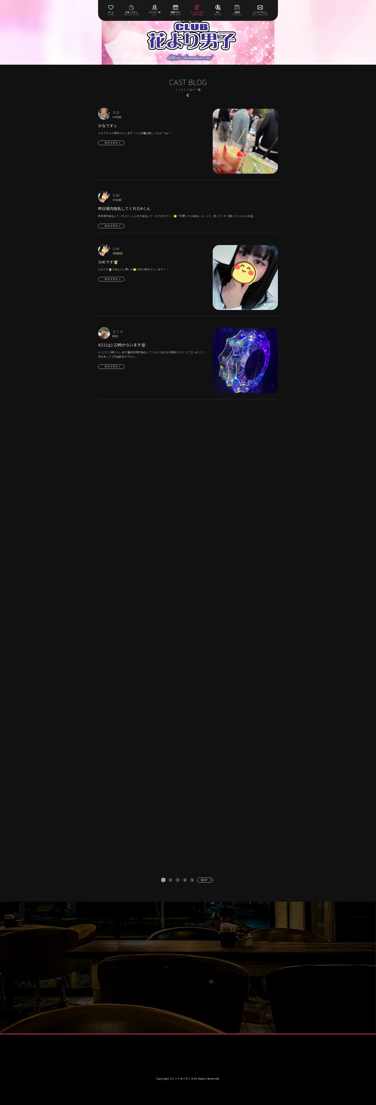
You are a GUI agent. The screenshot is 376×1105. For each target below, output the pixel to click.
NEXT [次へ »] (204, 880)
